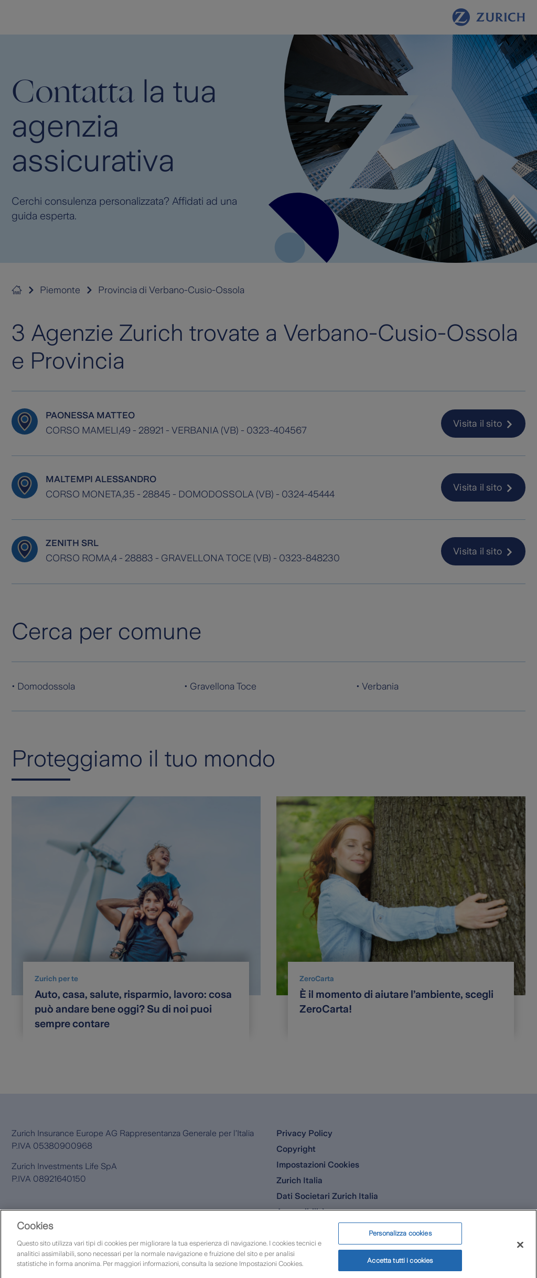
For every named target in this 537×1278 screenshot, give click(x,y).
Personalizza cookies (400, 1240)
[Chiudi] (520, 1252)
